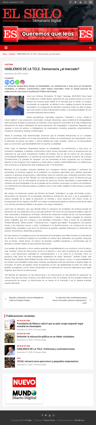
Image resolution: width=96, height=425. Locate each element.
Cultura (9, 65)
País (19, 358)
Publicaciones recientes (20, 316)
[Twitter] (12, 82)
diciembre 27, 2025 (25, 330)
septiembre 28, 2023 (13, 74)
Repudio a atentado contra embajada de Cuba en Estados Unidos (26, 299)
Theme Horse (49, 420)
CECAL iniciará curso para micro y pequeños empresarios (47, 361)
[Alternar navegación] (6, 48)
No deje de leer (23, 321)
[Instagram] (22, 82)
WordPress (79, 420)
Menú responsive (90, 2)
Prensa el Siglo (40, 330)
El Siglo (29, 420)
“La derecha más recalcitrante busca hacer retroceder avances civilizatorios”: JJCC (70, 300)
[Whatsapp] (17, 82)
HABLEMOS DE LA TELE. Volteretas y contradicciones (46, 349)
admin (25, 74)
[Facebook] (7, 82)
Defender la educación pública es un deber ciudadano (45, 336)
